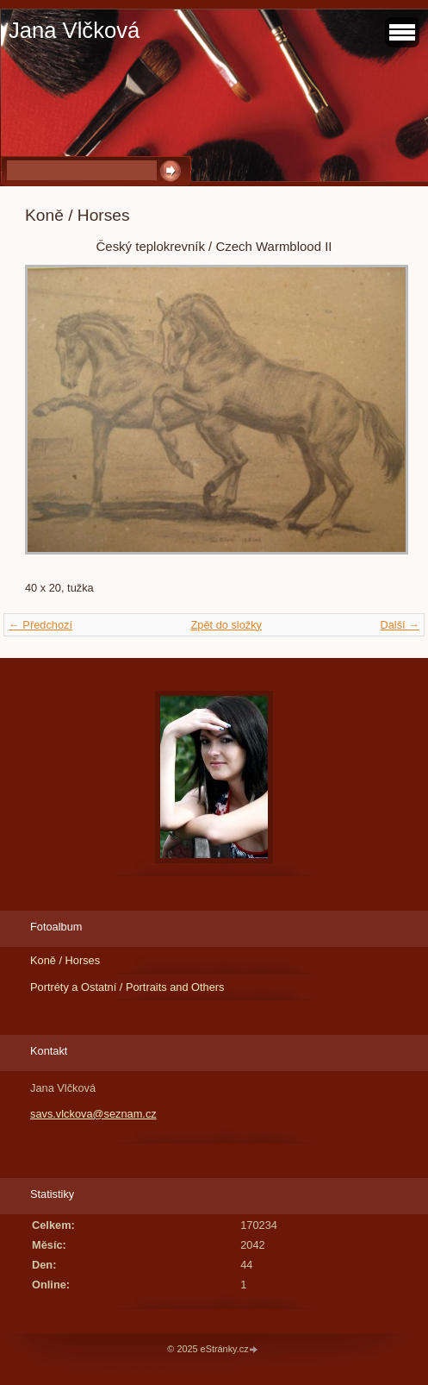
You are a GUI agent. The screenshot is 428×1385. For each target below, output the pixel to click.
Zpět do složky (226, 624)
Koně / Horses (65, 960)
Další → (399, 624)
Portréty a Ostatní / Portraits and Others (127, 987)
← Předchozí (40, 624)
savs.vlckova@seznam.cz (93, 1113)
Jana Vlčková (74, 30)
